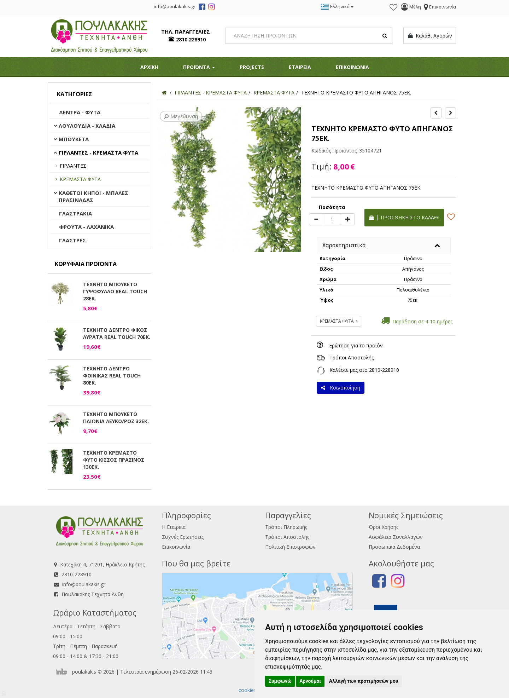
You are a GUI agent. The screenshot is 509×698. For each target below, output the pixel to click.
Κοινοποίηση (340, 387)
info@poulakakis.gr (83, 584)
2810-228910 (384, 370)
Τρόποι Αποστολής (351, 357)
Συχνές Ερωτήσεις (183, 536)
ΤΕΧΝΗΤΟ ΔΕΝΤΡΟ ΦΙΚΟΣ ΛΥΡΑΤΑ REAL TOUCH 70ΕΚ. (116, 333)
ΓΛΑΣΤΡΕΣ (72, 240)
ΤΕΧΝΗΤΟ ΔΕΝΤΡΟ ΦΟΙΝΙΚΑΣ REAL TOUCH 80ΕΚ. (112, 375)
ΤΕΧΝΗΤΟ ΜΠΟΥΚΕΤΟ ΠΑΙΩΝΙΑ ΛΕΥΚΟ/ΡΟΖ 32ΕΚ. (116, 418)
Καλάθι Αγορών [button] (429, 35)
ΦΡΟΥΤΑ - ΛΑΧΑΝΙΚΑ (86, 226)
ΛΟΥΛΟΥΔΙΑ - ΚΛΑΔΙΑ (87, 125)
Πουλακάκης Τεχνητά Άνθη (93, 594)
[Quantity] (332, 219)
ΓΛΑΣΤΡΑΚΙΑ (75, 213)
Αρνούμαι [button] (310, 681)
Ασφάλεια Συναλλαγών (396, 536)
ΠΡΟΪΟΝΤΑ (199, 67)
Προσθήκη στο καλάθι (404, 217)
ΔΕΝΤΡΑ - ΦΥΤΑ (79, 112)
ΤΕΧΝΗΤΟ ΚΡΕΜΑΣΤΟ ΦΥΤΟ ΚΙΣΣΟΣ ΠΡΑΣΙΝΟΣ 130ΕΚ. (113, 459)
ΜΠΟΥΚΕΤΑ (74, 139)
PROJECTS (252, 67)
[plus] (348, 219)
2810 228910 (191, 39)
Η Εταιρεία (174, 527)
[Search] (309, 36)
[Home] (164, 92)
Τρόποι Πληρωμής (286, 527)
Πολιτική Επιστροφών (290, 546)
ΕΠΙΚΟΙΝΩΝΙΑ (352, 67)
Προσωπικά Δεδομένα (394, 546)
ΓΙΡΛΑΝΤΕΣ (73, 165)
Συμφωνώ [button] (280, 681)
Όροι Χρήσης (383, 527)
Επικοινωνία (176, 546)
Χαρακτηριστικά (343, 245)
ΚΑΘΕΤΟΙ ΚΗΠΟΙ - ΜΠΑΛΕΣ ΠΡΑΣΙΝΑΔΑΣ (93, 196)
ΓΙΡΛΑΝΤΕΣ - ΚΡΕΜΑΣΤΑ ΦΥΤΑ (98, 152)
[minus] (316, 219)
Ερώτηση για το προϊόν (356, 345)
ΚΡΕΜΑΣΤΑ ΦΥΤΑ (80, 179)
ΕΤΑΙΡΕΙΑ (300, 67)
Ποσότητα (332, 207)
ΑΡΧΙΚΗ (149, 67)
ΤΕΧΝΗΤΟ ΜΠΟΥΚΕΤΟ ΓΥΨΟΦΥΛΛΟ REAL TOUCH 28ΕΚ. (115, 291)
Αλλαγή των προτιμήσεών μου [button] (363, 681)
